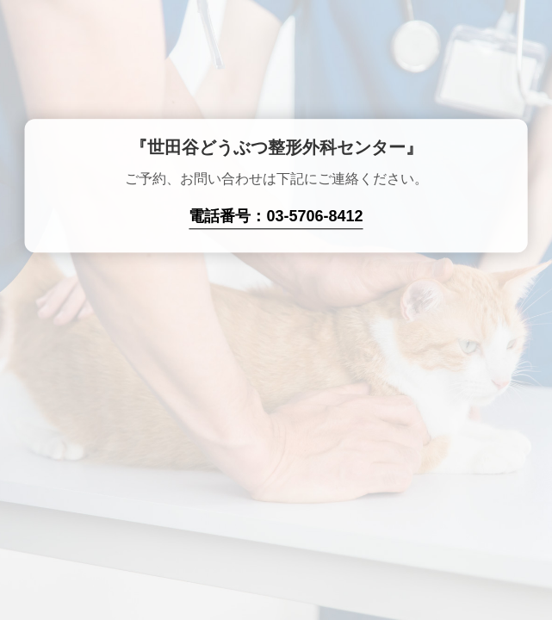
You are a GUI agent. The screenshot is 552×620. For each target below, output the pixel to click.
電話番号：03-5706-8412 (276, 217)
